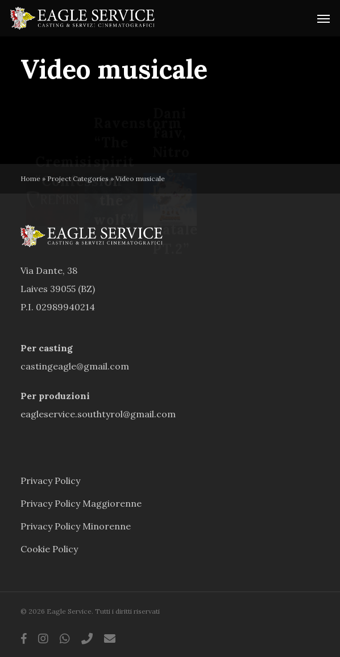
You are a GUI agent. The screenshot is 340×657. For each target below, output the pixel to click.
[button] (323, 18)
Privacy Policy (50, 480)
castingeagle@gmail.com (74, 366)
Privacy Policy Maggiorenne (81, 503)
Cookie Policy (49, 549)
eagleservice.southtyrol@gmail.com (98, 414)
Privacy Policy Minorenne (75, 526)
